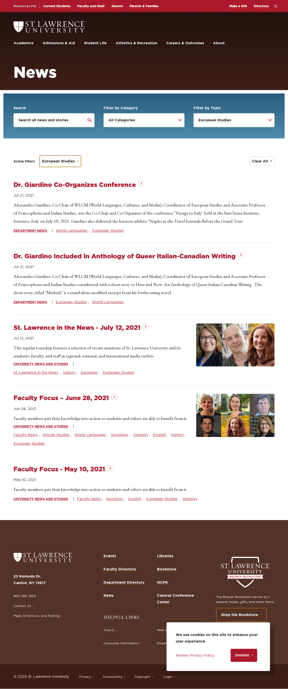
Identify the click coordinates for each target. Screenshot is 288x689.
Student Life (95, 43)
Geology (140, 435)
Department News (30, 231)
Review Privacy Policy (195, 655)
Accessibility (112, 676)
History (69, 372)
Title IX (109, 630)
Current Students (56, 6)
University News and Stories (41, 364)
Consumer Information (121, 643)
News (109, 595)
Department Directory (124, 582)
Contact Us (22, 606)
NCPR (162, 582)
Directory (261, 6)
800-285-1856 (25, 596)
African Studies (56, 435)
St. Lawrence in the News (36, 372)
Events (110, 556)
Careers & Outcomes (185, 43)
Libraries (165, 556)
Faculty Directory (120, 569)
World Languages (71, 230)
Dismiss (242, 655)
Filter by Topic (207, 108)
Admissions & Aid (59, 43)
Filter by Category (121, 108)
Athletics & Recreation (136, 43)
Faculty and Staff (91, 6)
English (159, 435)
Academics (24, 43)
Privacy (85, 676)
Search (20, 108)
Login (167, 676)
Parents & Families (144, 6)
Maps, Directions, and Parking (37, 616)
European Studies (108, 230)
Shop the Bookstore (239, 615)
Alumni (117, 6)
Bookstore (166, 569)
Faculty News (26, 435)
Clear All (260, 161)
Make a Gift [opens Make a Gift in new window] (238, 6)
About (219, 43)
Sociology (89, 372)
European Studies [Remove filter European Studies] (58, 161)
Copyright (142, 676)
